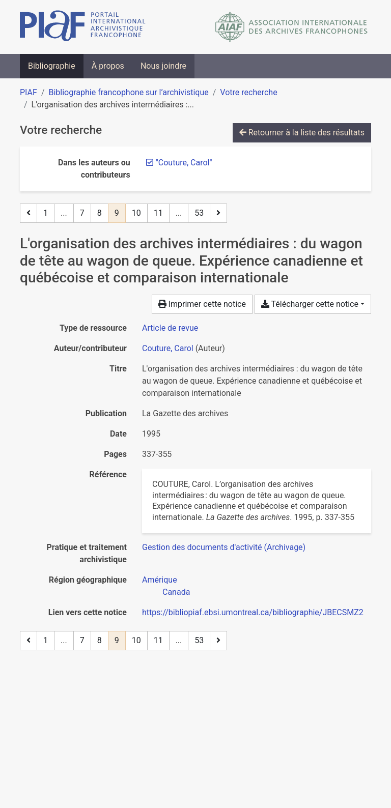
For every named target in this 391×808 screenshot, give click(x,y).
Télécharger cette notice (309, 304)
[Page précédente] (28, 213)
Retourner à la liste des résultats (302, 132)
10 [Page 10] (136, 213)
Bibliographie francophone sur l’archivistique (128, 92)
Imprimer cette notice (202, 304)
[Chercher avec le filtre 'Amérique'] (159, 580)
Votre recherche (248, 92)
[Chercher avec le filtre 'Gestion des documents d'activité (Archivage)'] (223, 547)
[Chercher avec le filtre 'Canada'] (176, 592)
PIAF (28, 92)
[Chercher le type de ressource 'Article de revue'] (170, 328)
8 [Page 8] (99, 213)
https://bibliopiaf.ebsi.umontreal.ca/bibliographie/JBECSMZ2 (253, 612)
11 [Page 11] (158, 213)
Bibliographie (51, 66)
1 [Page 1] (45, 213)
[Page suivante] (218, 213)
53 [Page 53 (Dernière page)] (199, 213)
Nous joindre (163, 66)
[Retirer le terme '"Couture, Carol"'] (184, 162)
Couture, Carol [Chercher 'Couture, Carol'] (167, 348)
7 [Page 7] (82, 213)
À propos (108, 66)
